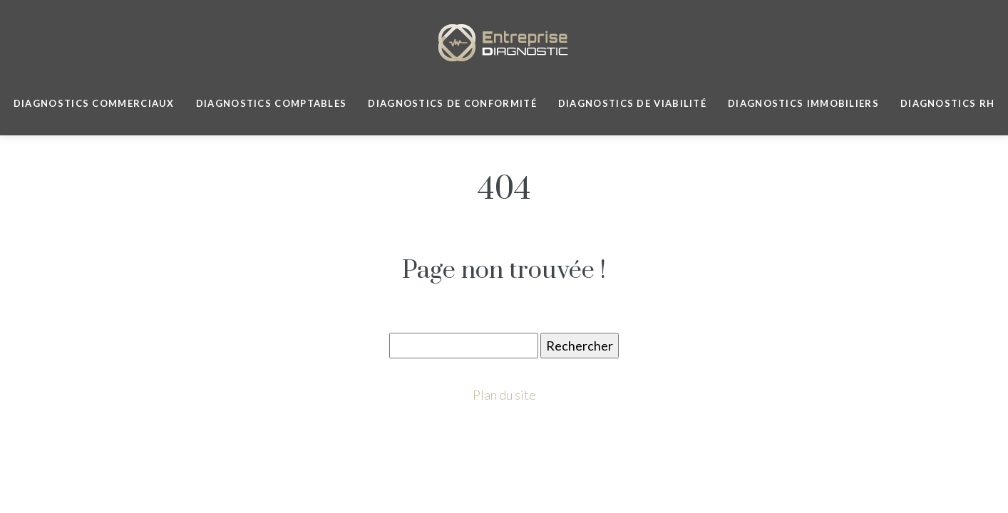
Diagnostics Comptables (271, 103)
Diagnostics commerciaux (94, 103)
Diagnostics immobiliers (803, 103)
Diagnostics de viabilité (632, 103)
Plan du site (504, 395)
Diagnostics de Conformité (452, 103)
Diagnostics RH (947, 103)
